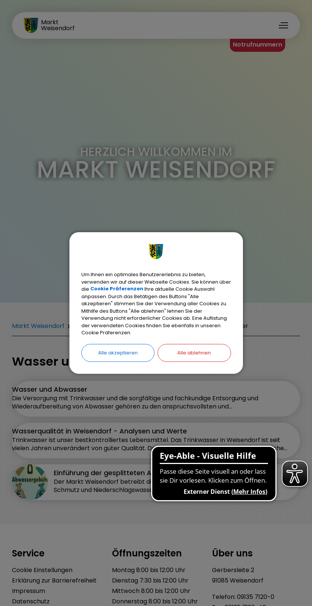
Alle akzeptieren (118, 352)
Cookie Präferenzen (116, 289)
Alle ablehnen (194, 352)
